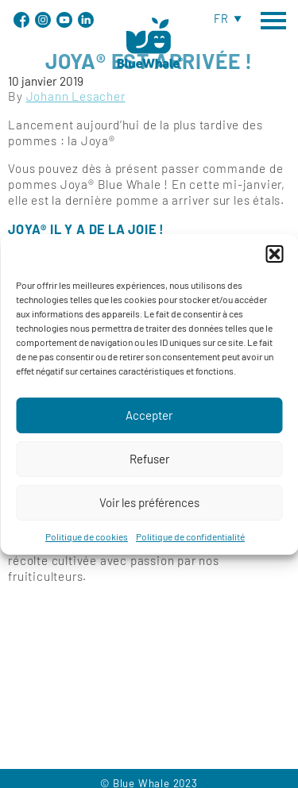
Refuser (149, 470)
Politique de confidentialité (190, 547)
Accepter (149, 426)
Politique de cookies (86, 547)
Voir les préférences (149, 513)
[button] (274, 265)
